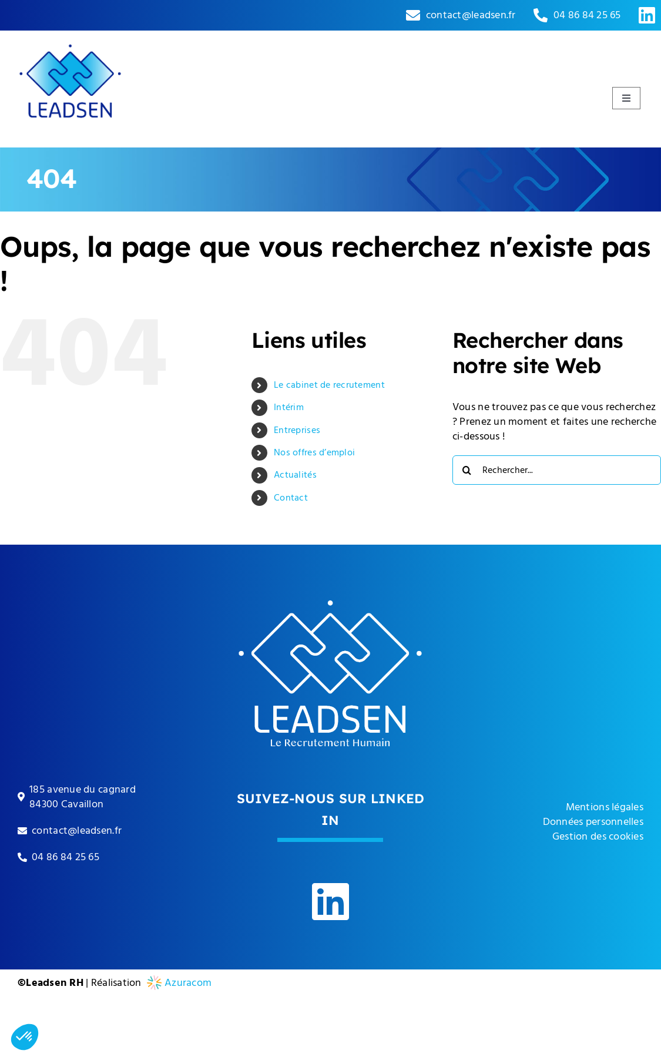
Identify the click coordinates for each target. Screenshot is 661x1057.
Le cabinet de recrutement (329, 384)
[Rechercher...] (556, 470)
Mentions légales (604, 807)
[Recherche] (467, 470)
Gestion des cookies (597, 836)
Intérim (289, 407)
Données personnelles (593, 821)
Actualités (295, 474)
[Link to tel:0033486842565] (541, 15)
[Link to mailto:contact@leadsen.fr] (413, 15)
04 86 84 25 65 (587, 15)
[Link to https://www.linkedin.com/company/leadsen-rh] (647, 15)
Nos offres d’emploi (314, 452)
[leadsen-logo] (70, 35)
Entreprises (297, 430)
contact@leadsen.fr (471, 15)
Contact (291, 497)
